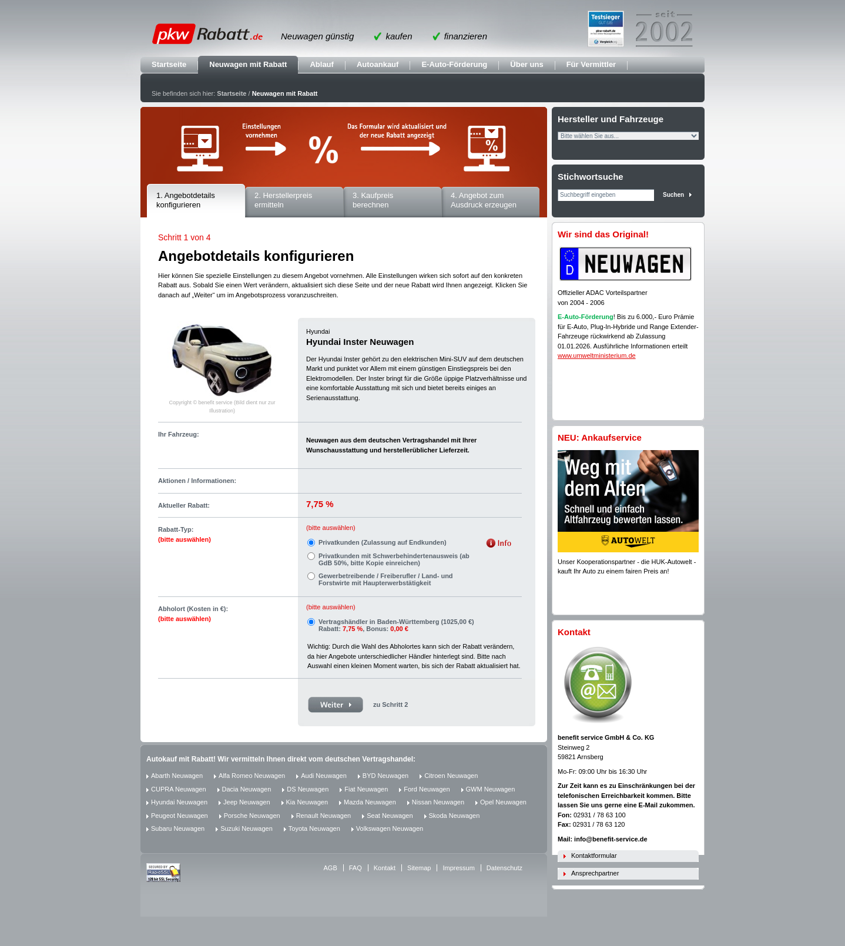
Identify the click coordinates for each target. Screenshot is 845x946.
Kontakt (384, 867)
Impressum (458, 867)
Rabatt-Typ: (184, 534)
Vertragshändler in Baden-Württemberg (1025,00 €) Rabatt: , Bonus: (396, 625)
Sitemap (419, 867)
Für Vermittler (591, 64)
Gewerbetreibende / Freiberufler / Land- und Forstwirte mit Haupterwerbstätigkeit (385, 579)
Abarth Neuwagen (177, 775)
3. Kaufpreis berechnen (373, 200)
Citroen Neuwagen (451, 775)
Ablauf (321, 64)
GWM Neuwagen (490, 789)
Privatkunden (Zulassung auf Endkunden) (382, 542)
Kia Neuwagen (307, 802)
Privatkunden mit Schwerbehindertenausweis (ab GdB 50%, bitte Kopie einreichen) (394, 559)
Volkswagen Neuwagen (389, 828)
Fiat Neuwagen (366, 789)
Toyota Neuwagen (314, 828)
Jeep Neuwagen (246, 802)
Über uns (526, 64)
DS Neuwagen (307, 789)
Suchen (673, 195)
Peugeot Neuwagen (179, 815)
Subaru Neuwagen (177, 828)
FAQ (355, 867)
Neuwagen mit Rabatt (248, 64)
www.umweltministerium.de (597, 355)
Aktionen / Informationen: (197, 480)
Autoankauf (378, 64)
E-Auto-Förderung (454, 64)
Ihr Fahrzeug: (178, 434)
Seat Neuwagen (390, 815)
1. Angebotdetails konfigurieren (185, 200)
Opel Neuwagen (503, 802)
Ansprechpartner (595, 873)
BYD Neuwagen (385, 775)
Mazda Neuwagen (370, 802)
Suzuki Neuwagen (246, 828)
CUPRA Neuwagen (178, 789)
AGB (330, 867)
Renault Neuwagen (323, 815)
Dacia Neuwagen (246, 789)
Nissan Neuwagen (438, 802)
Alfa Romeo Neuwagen (252, 775)
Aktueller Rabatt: (184, 505)
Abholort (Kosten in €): (193, 613)
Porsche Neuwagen (252, 815)
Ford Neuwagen (427, 789)
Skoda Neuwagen (454, 815)
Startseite (169, 64)
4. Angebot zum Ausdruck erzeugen (484, 200)
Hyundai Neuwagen (179, 802)
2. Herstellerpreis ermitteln (283, 200)
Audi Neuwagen (324, 775)
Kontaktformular (594, 855)
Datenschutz (504, 867)
